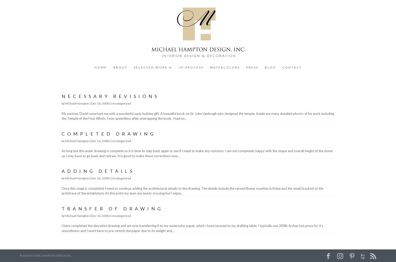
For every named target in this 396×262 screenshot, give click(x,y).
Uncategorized (121, 103)
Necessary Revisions (110, 96)
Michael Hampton (77, 103)
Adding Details (98, 171)
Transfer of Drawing (112, 208)
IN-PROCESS (191, 67)
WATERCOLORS (225, 67)
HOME (100, 67)
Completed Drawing (109, 134)
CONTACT (292, 67)
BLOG (270, 67)
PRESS (252, 67)
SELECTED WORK (151, 67)
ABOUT (120, 67)
